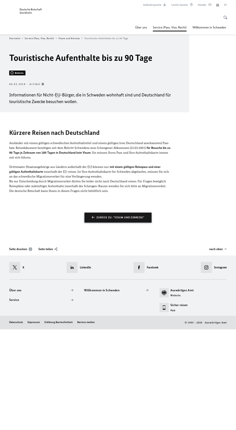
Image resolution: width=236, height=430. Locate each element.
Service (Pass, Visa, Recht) (170, 27)
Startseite (16, 38)
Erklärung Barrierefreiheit (58, 423)
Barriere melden (86, 423)
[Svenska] (225, 5)
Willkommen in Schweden (209, 27)
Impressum (33, 423)
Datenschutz (16, 423)
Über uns (141, 27)
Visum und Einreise (70, 38)
